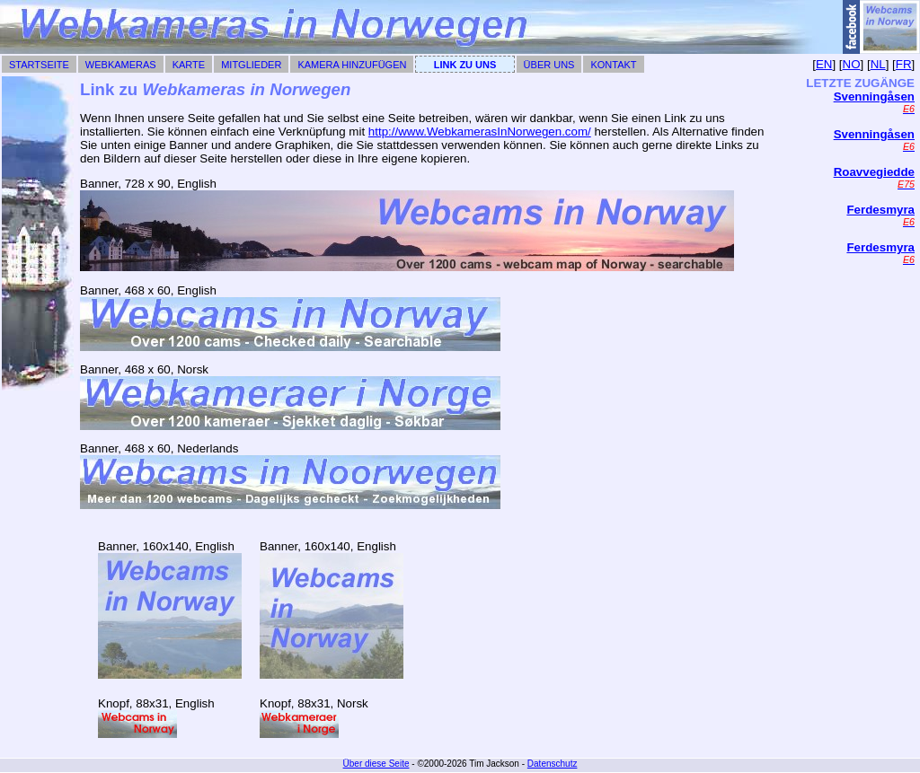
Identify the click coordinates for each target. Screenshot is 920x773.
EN (824, 64)
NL (878, 64)
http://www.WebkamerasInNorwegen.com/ (479, 131)
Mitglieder (251, 64)
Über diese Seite (376, 764)
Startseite (39, 64)
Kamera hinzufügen (351, 64)
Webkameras (120, 64)
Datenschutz (552, 764)
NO (852, 64)
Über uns (549, 64)
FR (904, 64)
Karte (188, 64)
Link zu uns (465, 64)
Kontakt (613, 64)
